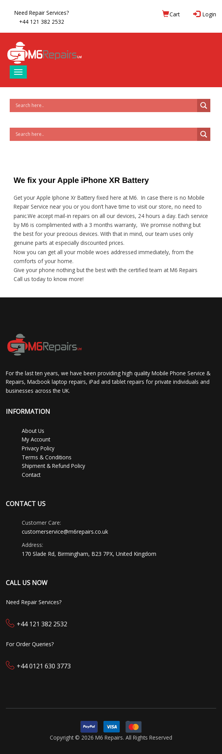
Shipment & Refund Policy (53, 465)
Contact (31, 474)
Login (205, 14)
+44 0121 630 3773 (44, 666)
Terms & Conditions (47, 457)
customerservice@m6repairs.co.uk (65, 531)
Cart (171, 14)
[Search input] (105, 105)
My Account (36, 439)
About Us (33, 430)
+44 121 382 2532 (42, 624)
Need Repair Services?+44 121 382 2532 (41, 17)
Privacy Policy (38, 448)
